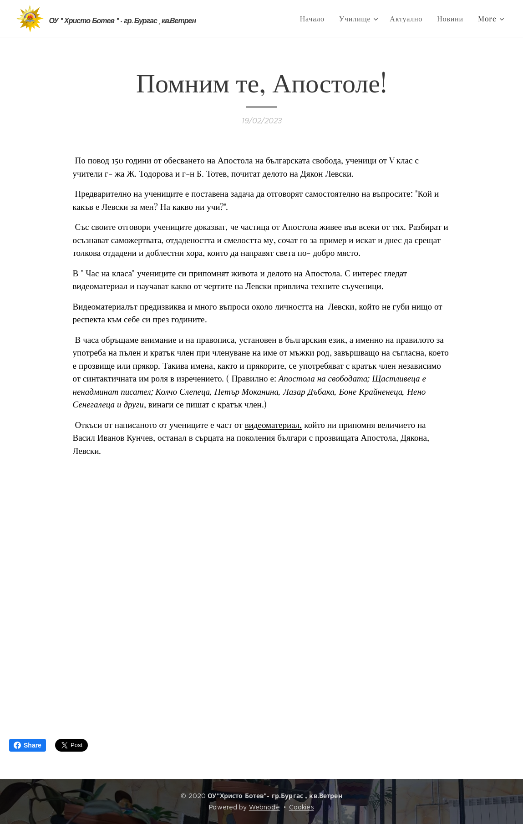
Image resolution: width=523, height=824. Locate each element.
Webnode (264, 807)
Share (27, 745)
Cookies (301, 807)
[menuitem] (315, 18)
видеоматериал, (273, 424)
